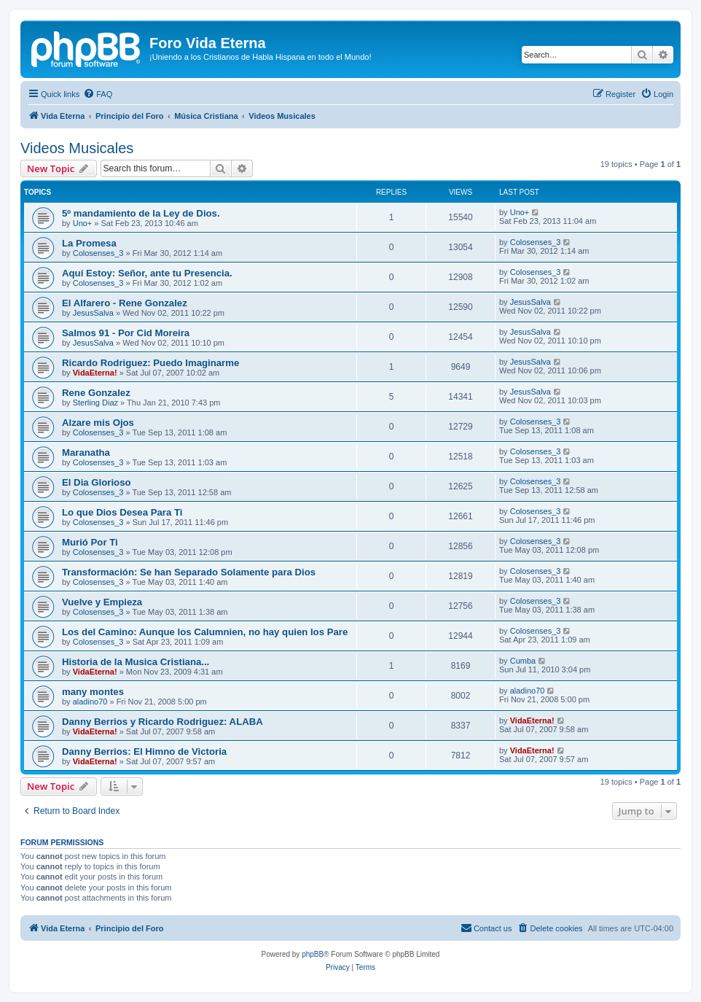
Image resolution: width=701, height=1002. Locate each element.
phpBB (313, 954)
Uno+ (83, 223)
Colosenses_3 (98, 253)
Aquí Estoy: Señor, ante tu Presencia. (147, 273)
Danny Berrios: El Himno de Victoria (144, 751)
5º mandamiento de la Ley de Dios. (141, 213)
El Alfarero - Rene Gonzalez (124, 303)
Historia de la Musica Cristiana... (135, 661)
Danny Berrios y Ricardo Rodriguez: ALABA (162, 721)
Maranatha (86, 452)
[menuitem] (97, 94)
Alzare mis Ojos (98, 422)
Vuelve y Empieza (102, 602)
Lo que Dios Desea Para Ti (122, 512)
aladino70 (90, 701)
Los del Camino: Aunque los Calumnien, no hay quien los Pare (205, 631)
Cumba (523, 660)
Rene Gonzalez (96, 392)
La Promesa (89, 243)
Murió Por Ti (90, 542)
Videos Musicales (76, 148)
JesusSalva (93, 312)
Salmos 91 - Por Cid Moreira (125, 332)
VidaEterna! (95, 372)
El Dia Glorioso (96, 482)
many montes (93, 691)
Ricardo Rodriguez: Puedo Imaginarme (150, 362)
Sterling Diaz (95, 402)
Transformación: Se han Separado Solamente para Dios (189, 572)
